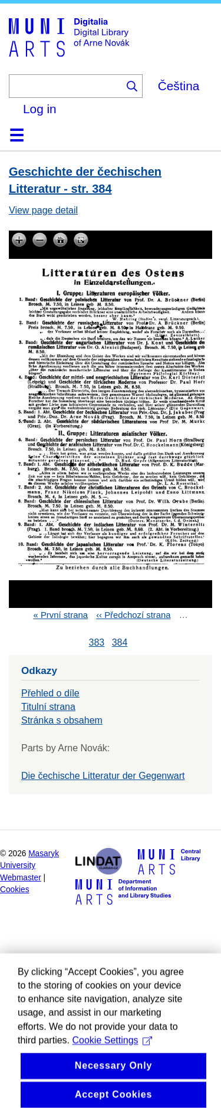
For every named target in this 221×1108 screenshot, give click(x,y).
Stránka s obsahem (62, 720)
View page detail (43, 210)
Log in (40, 109)
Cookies (14, 889)
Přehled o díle (50, 693)
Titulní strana (48, 707)
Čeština (179, 86)
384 (120, 642)
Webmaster (20, 877)
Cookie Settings (112, 1057)
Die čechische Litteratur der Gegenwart (102, 776)
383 (97, 642)
